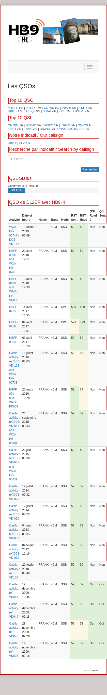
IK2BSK (79, 129)
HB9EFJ (13, 111)
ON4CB (83, 125)
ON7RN (49, 108)
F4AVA (28, 129)
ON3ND (45, 129)
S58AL (47, 111)
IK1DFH (13, 108)
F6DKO (48, 125)
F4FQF (30, 111)
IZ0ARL (66, 108)
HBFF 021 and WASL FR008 (13, 398)
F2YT (62, 111)
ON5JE (62, 129)
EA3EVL (78, 111)
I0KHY (83, 108)
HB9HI (12, 143)
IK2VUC (31, 125)
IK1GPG (31, 108)
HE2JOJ (24, 143)
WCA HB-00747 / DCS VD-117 (14, 235)
